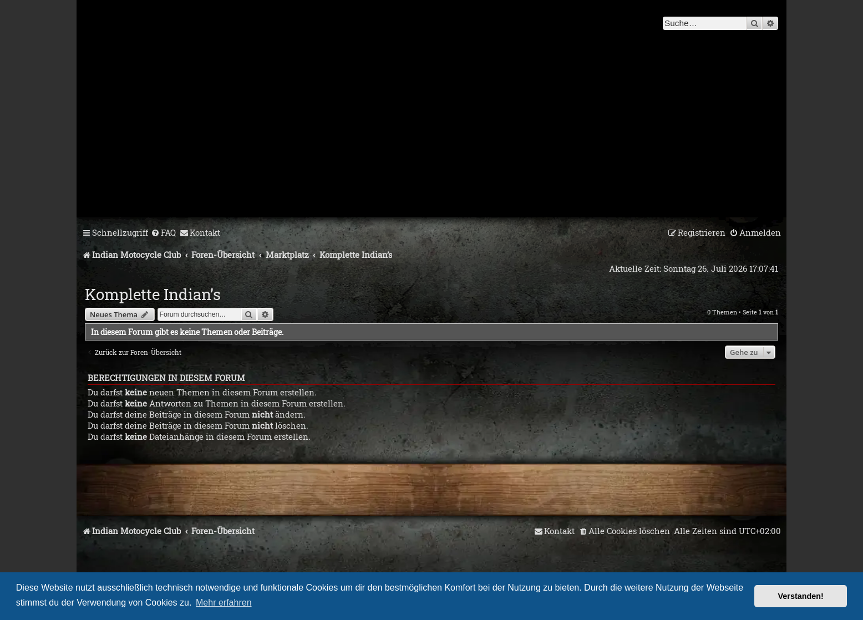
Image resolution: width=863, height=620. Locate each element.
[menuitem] (163, 232)
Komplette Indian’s (153, 294)
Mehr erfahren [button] (224, 602)
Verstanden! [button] (801, 596)
